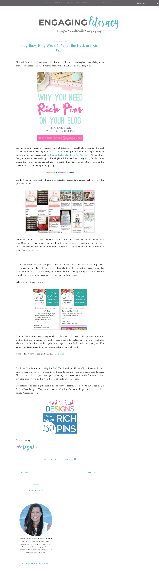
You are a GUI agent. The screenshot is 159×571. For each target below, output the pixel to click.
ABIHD (102, 3)
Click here (59, 354)
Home (48, 3)
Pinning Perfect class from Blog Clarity (68, 155)
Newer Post (26, 472)
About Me (59, 3)
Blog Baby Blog (60, 41)
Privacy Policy (73, 3)
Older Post (93, 472)
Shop (111, 3)
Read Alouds (89, 3)
